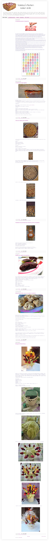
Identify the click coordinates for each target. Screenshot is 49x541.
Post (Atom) (20, 537)
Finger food (19, 534)
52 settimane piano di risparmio (22, 21)
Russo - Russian (20, 17)
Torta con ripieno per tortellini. (21, 120)
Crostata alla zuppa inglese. (21, 82)
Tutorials (25, 79)
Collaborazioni (11, 17)
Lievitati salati (20, 220)
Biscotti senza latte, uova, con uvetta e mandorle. (25, 293)
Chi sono (27, 17)
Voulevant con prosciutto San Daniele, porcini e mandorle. (27, 222)
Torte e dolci (27, 118)
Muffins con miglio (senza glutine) (22, 255)
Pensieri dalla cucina (20, 79)
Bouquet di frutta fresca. (20, 343)
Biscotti (19, 340)
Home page (5, 17)
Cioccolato (19, 118)
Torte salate (29, 220)
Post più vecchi (44, 536)
